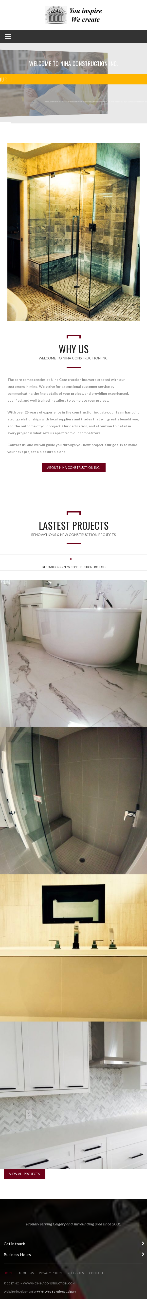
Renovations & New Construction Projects (74, 567)
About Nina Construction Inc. (73, 468)
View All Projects (24, 1174)
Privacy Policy (50, 1273)
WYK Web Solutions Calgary (56, 1291)
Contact (96, 1273)
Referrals (76, 1273)
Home (8, 1273)
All (72, 559)
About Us (26, 1273)
